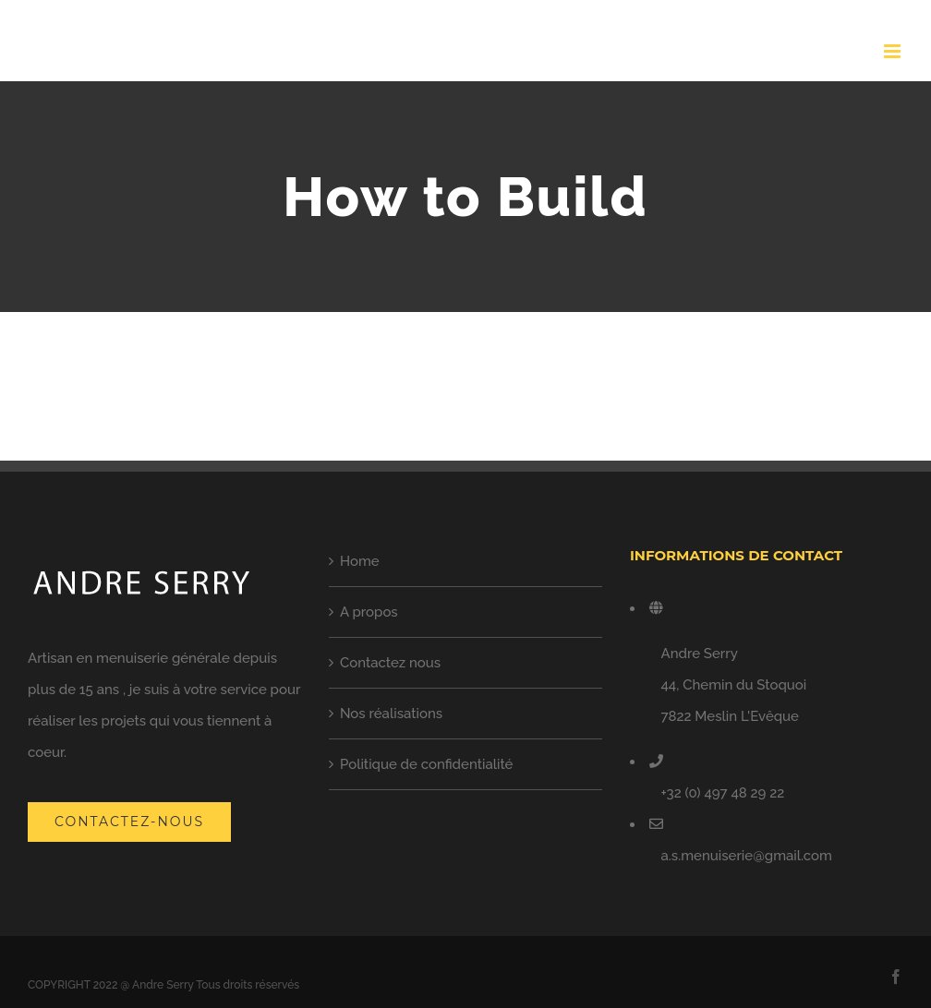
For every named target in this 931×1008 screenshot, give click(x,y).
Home (360, 561)
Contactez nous (390, 662)
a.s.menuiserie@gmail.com (746, 855)
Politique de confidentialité (427, 764)
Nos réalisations (391, 713)
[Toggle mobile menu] (893, 51)
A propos (369, 612)
